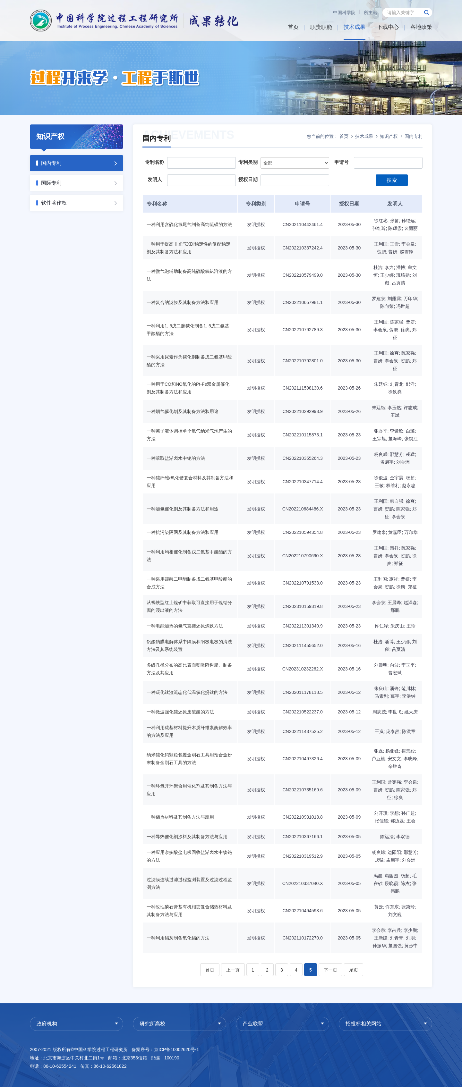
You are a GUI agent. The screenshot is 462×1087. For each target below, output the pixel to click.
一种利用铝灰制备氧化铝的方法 (178, 937)
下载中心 (388, 27)
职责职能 (321, 27)
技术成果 (354, 27)
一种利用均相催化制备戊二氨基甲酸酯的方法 (189, 555)
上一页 (233, 970)
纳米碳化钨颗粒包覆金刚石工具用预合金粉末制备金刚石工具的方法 (189, 758)
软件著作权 (54, 203)
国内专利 (51, 163)
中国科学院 (344, 12)
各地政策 (421, 27)
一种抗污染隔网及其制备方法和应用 (182, 532)
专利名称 (154, 162)
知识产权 (389, 136)
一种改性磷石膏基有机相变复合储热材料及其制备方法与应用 (189, 910)
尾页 (353, 970)
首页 (293, 27)
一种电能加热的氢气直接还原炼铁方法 (185, 625)
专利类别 (248, 162)
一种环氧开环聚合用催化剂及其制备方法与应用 (189, 789)
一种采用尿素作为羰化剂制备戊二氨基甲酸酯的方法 (189, 360)
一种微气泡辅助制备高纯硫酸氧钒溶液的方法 (189, 275)
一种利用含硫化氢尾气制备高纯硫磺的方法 (189, 224)
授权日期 (248, 179)
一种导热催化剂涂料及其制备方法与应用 (187, 836)
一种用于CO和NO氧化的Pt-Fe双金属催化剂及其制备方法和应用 (188, 388)
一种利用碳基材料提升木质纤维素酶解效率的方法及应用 (189, 731)
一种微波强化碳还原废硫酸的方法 (180, 711)
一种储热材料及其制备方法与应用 (180, 817)
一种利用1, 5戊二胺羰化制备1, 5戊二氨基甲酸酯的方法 (188, 329)
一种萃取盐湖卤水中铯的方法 (176, 458)
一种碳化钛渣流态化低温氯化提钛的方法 (187, 692)
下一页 (330, 970)
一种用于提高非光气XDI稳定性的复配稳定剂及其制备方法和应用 (188, 247)
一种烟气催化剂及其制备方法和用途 (182, 411)
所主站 (370, 12)
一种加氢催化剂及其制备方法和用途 (182, 508)
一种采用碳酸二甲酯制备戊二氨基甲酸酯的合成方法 (189, 583)
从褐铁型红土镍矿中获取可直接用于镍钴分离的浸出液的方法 (189, 606)
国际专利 (51, 183)
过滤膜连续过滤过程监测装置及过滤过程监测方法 (189, 883)
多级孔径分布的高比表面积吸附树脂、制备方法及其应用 (189, 668)
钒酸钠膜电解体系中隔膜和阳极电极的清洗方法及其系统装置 (189, 645)
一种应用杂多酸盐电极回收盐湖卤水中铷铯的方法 (189, 856)
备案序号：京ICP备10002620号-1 (165, 1049)
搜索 (392, 180)
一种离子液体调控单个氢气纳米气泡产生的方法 (189, 434)
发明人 (155, 179)
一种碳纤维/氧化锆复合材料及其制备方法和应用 (190, 481)
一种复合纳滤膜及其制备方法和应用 (182, 302)
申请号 (341, 162)
